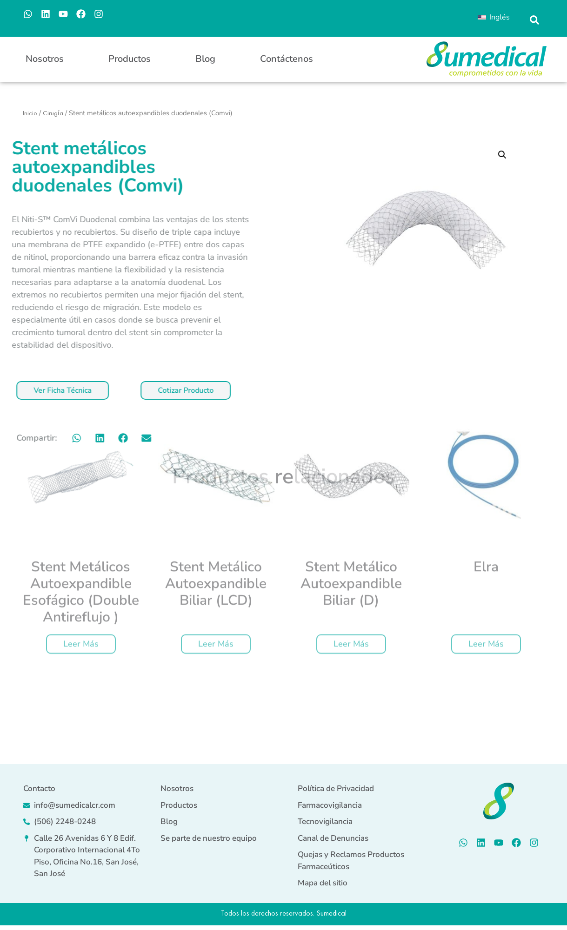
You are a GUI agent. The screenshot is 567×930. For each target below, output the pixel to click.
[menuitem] (493, 17)
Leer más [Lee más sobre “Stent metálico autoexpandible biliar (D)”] (351, 542)
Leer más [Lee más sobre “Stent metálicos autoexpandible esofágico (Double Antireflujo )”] (81, 542)
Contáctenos (286, 59)
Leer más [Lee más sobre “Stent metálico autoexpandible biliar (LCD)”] (215, 542)
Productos (129, 59)
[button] (534, 20)
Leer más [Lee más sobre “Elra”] (486, 542)
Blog (205, 59)
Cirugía (53, 113)
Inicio (30, 113)
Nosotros (45, 59)
